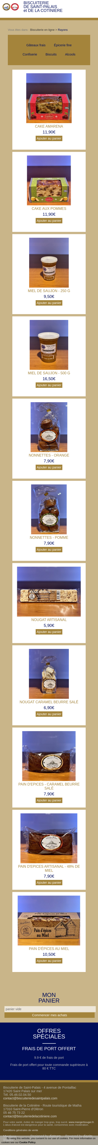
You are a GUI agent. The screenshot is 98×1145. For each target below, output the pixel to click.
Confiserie (30, 54)
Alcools (70, 54)
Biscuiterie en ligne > (44, 29)
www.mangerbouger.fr (81, 1122)
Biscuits (51, 54)
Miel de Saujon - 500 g (49, 373)
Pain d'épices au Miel (49, 949)
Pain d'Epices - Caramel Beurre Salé (49, 786)
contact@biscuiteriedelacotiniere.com (30, 1116)
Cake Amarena (49, 126)
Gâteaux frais (36, 45)
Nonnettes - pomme (49, 537)
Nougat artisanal (49, 620)
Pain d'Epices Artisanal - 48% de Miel (49, 868)
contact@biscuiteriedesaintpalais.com (30, 1098)
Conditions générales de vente (20, 1130)
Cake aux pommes (49, 209)
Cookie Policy (27, 1142)
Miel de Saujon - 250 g (49, 291)
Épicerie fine (63, 45)
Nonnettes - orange (49, 455)
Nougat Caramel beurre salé (49, 702)
